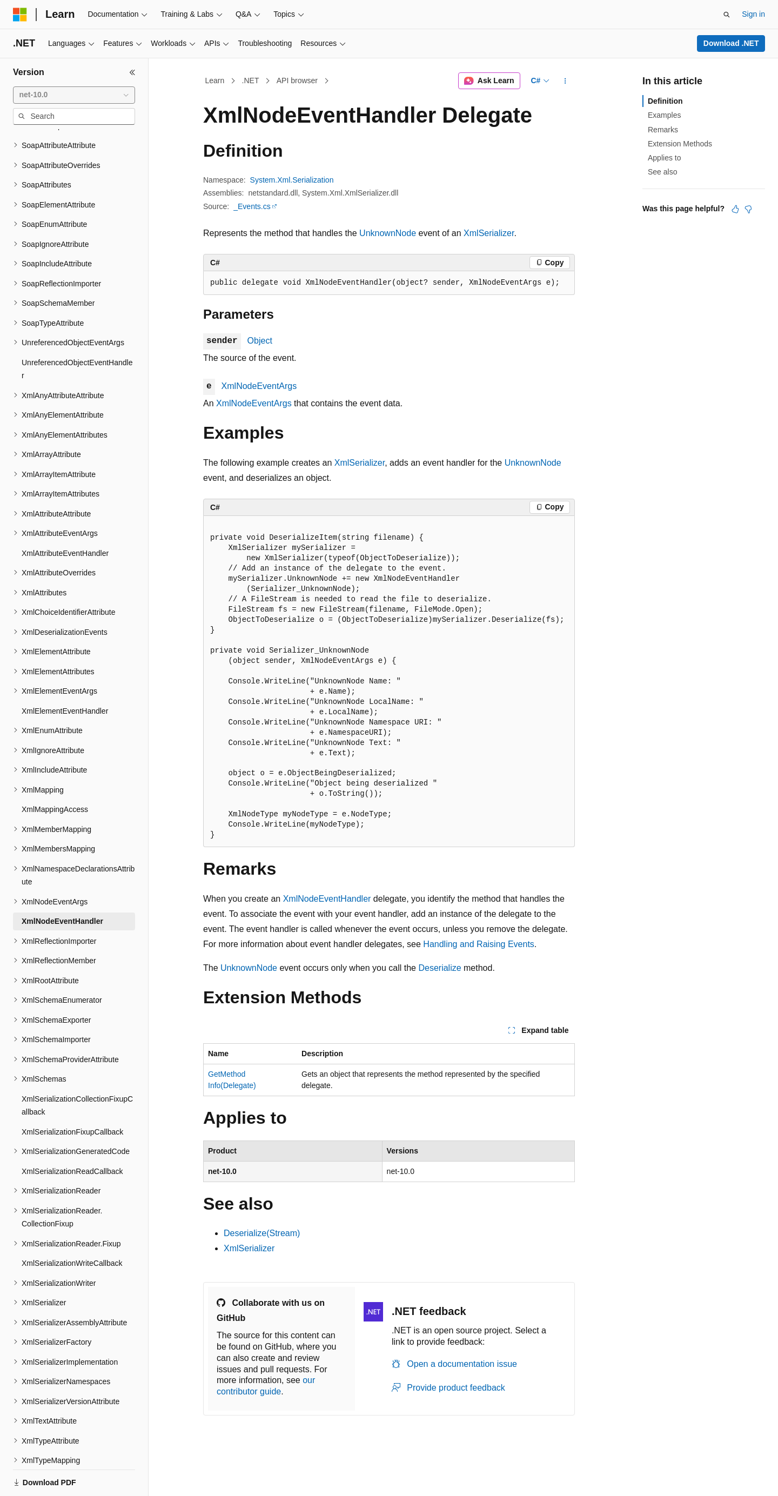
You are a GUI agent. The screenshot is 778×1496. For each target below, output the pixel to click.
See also (662, 171)
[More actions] (565, 81)
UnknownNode (387, 233)
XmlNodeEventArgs (259, 386)
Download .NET (731, 43)
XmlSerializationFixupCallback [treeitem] (72, 1094)
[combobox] (74, 95)
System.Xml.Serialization (292, 180)
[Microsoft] (20, 15)
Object (259, 340)
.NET (250, 80)
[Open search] (726, 14)
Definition (665, 101)
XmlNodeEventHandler (327, 898)
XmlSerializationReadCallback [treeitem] (72, 1134)
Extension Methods (680, 143)
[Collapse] (132, 72)
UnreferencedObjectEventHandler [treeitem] (77, 332)
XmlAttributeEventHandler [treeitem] (65, 516)
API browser (297, 80)
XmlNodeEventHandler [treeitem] (62, 884)
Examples (664, 115)
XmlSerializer (489, 233)
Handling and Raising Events (478, 944)
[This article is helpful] (735, 209)
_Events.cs (251, 206)
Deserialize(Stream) (262, 1233)
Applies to (664, 157)
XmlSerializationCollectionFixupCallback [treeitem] (77, 1068)
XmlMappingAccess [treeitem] (55, 772)
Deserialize (439, 967)
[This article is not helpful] (748, 209)
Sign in (753, 14)
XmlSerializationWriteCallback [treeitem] (72, 1226)
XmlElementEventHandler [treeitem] (65, 673)
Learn (215, 80)
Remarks (663, 129)
